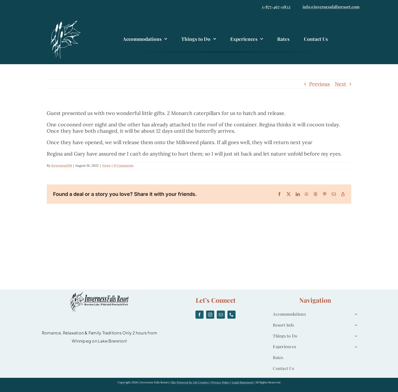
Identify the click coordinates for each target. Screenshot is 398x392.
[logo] (67, 21)
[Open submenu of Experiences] (355, 346)
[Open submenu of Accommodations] (355, 314)
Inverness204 (61, 165)
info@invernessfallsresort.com (331, 6)
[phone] (231, 315)
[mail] (221, 315)
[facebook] (199, 315)
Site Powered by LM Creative (190, 382)
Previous (319, 84)
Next (340, 84)
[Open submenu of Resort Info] (355, 325)
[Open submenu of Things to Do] (355, 336)
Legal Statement (242, 382)
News (106, 165)
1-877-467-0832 (276, 6)
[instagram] (210, 315)
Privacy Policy (220, 382)
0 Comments (124, 165)
